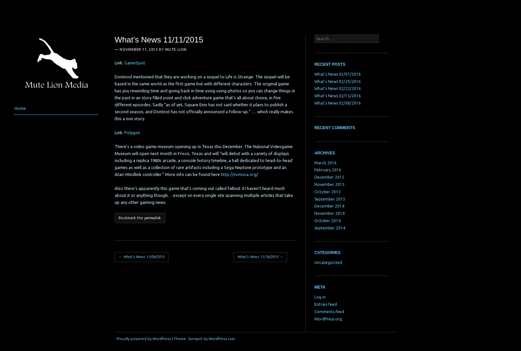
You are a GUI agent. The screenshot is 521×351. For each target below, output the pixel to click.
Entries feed (325, 304)
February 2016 (327, 170)
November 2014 (329, 213)
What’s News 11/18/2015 (260, 257)
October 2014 (327, 221)
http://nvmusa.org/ (239, 174)
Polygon (132, 132)
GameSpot (134, 62)
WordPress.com (222, 339)
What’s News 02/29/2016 (337, 81)
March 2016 (325, 163)
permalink (152, 218)
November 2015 (329, 184)
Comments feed (329, 311)
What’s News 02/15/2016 (337, 96)
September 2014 (329, 228)
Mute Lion (176, 49)
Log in (320, 297)
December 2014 (329, 206)
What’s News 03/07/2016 (337, 74)
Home (20, 108)
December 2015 (329, 177)
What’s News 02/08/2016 (337, 103)
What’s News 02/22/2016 (337, 88)
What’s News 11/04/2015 (141, 257)
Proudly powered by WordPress (144, 339)
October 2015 (327, 192)
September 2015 (329, 199)
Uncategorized (328, 262)
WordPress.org (328, 319)
